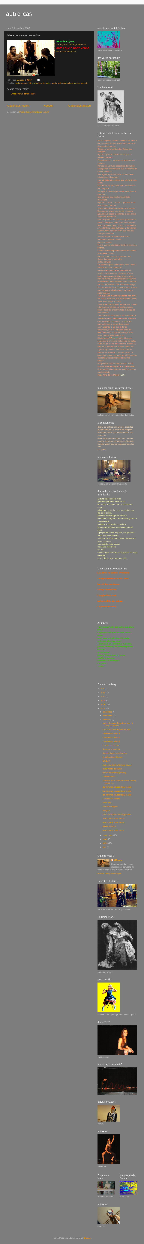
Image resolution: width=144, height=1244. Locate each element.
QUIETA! (107, 761)
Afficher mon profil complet (110, 873)
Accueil (48, 105)
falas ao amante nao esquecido (117, 814)
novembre (108, 716)
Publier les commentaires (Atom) (34, 112)
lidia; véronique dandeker (40, 83)
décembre (108, 712)
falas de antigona (110, 807)
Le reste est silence (111, 733)
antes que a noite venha (113, 818)
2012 (103, 689)
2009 (103, 700)
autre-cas (19, 13)
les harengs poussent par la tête (117, 787)
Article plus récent (18, 105)
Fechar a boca (109, 777)
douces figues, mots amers (115, 753)
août (105, 839)
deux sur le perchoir (111, 749)
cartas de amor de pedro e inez (117, 729)
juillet (105, 843)
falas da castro (109, 826)
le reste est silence (111, 745)
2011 (103, 693)
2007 (103, 708)
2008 (103, 704)
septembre (108, 835)
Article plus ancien (79, 105)
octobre (106, 720)
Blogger (87, 1238)
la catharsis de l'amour (113, 757)
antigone (106, 810)
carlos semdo (21, 83)
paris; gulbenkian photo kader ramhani (69, 83)
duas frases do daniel (112, 769)
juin (105, 847)
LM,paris (118, 860)
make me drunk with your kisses (117, 765)
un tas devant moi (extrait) (114, 773)
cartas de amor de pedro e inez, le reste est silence (118, 724)
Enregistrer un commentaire (23, 94)
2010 (103, 696)
